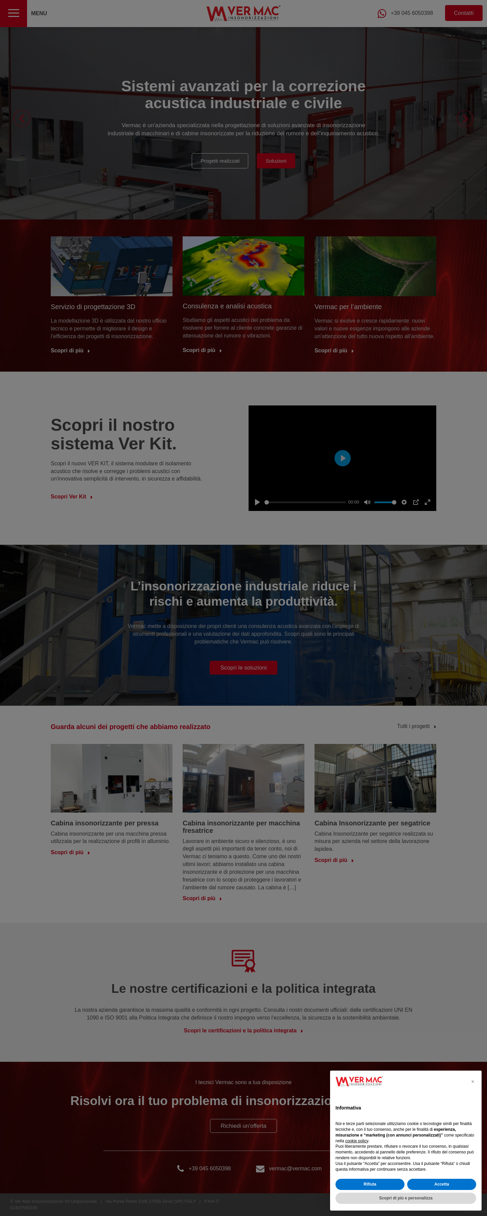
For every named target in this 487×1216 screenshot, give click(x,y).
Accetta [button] (441, 1184)
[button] (472, 1081)
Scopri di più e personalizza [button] (406, 1198)
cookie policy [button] (356, 1141)
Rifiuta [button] (370, 1184)
